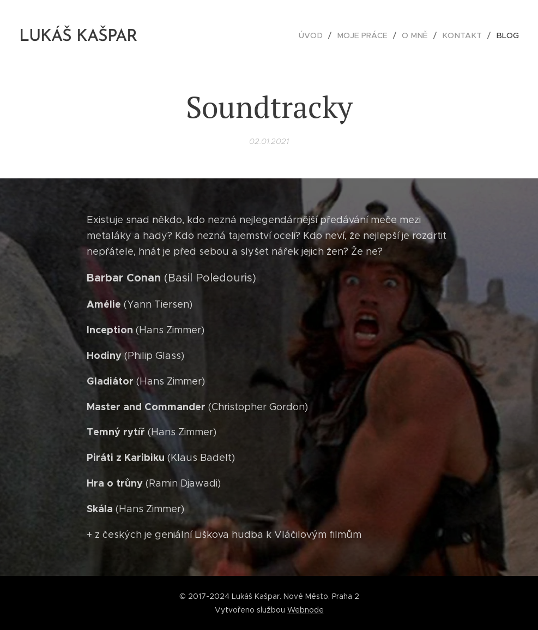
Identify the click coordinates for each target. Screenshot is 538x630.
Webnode (305, 610)
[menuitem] (321, 35)
